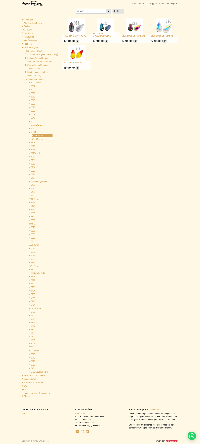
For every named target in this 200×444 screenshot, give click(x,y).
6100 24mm (37, 135)
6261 (33, 160)
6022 (33, 107)
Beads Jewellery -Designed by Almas (37, 394)
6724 (33, 277)
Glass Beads (27, 33)
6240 (33, 157)
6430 (33, 185)
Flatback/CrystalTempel (37, 58)
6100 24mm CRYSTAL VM (133, 36)
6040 (33, 118)
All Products (27, 20)
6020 (33, 104)
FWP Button (27, 30)
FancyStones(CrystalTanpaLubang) (40, 54)
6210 (33, 146)
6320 (33, 171)
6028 (33, 111)
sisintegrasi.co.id (172, 441)
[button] (118, 11)
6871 (33, 329)
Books (25, 389)
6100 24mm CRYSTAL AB (162, 36)
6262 (33, 164)
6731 (33, 287)
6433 (33, 192)
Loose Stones (30, 379)
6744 (33, 298)
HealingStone (28, 37)
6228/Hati (35, 153)
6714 (33, 262)
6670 (31, 241)
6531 (33, 213)
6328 (33, 174)
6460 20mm (34, 199)
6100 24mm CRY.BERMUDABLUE (102, 34)
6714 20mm (34, 266)
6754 (33, 305)
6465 (33, 202)
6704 (33, 259)
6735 (33, 294)
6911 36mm (34, 351)
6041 (33, 121)
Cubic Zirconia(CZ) (34, 51)
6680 (33, 252)
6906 (33, 340)
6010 (33, 93)
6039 (33, 114)
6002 (33, 86)
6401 (33, 178)
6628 (33, 231)
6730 (33, 284)
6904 (33, 333)
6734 (33, 291)
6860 (33, 315)
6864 (33, 319)
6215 (33, 150)
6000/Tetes (36, 83)
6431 (33, 188)
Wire (26, 386)
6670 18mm (34, 245)
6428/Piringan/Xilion (40, 181)
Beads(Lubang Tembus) (37, 72)
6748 (33, 301)
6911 (31, 347)
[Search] (108, 11)
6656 (33, 238)
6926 (33, 365)
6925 (33, 361)
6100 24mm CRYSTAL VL (75, 36)
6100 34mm (37, 139)
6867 (33, 326)
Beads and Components (34, 375)
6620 (33, 227)
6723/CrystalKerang (39, 372)
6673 (33, 248)
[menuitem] (134, 3)
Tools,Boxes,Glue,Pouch (34, 382)
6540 (33, 217)
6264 (33, 167)
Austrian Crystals (32, 47)
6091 (33, 128)
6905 (31, 337)
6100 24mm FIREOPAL (74, 63)
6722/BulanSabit (38, 273)
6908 (33, 344)
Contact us (80, 414)
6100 (33, 132)
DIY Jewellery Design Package (33, 24)
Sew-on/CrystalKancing (37, 65)
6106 (33, 368)
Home (24, 414)
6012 (33, 97)
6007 (33, 90)
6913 (33, 354)
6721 (33, 269)
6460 (31, 195)
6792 (33, 312)
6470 (33, 206)
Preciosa (28, 44)
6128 (33, 143)
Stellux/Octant (33, 68)
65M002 (32, 224)
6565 (33, 220)
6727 (33, 280)
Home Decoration (30, 40)
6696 (33, 255)
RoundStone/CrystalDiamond (40, 61)
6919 (33, 358)
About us (155, 410)
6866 (33, 322)
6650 (33, 234)
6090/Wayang (37, 125)
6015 (33, 100)
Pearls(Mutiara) (34, 75)
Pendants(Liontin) (36, 79)
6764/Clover (36, 308)
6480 (33, 210)
